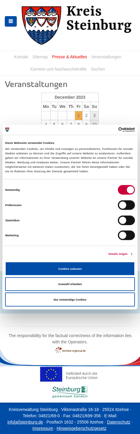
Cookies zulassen (70, 268)
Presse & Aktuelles (69, 56)
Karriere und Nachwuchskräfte (59, 69)
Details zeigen (118, 253)
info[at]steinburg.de (25, 422)
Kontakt (21, 56)
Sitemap (40, 56)
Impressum (42, 428)
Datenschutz (118, 422)
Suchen (98, 69)
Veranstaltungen (106, 56)
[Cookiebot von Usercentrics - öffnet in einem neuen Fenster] (109, 129)
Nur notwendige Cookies (70, 299)
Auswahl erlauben (70, 284)
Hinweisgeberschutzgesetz (81, 428)
